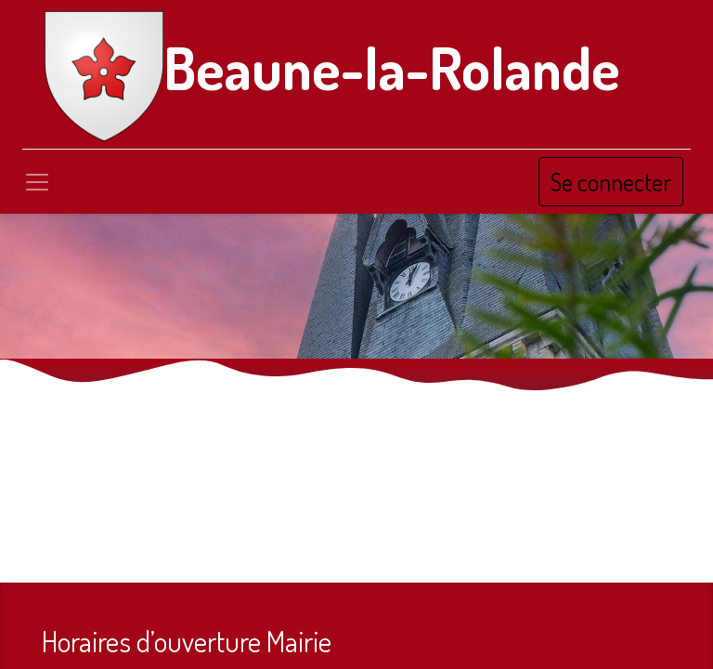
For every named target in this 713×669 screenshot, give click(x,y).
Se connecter (611, 181)
